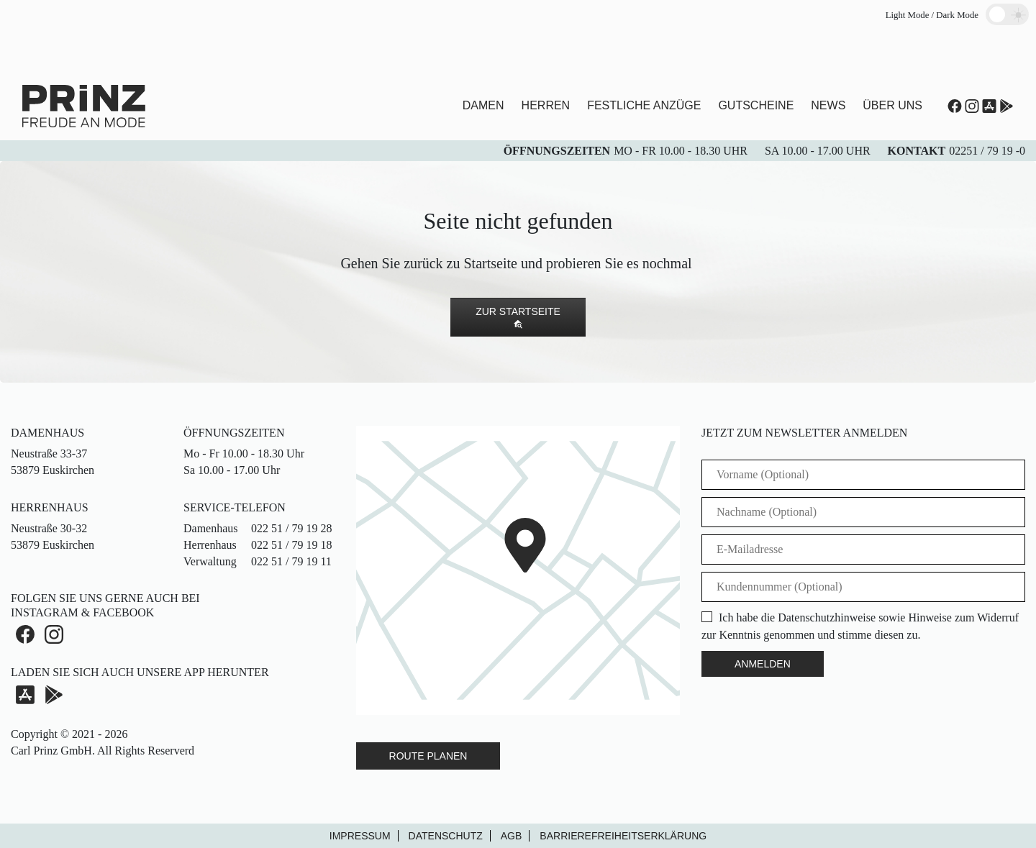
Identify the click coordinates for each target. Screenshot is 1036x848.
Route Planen (428, 756)
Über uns (892, 105)
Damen (483, 105)
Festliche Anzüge (644, 105)
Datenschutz (446, 836)
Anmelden (763, 664)
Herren (546, 105)
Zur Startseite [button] (518, 317)
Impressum (360, 836)
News (828, 105)
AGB (511, 836)
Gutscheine (756, 105)
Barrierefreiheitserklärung (623, 836)
